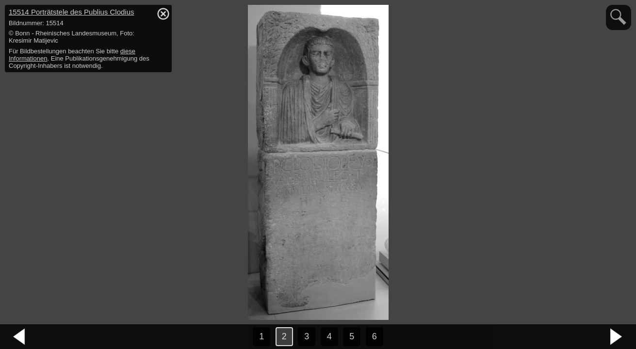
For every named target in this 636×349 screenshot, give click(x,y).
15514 (71, 12)
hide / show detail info (163, 13)
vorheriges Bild (19, 337)
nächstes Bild (616, 337)
